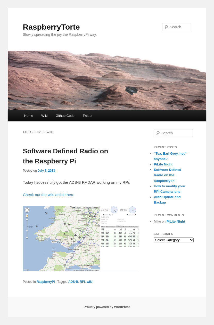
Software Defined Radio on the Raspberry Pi (167, 175)
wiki (90, 282)
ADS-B (73, 282)
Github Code (65, 116)
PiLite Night (163, 164)
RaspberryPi (46, 282)
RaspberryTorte (51, 27)
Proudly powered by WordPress (107, 307)
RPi (82, 282)
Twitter (87, 116)
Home (28, 116)
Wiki (44, 116)
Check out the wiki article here (49, 194)
